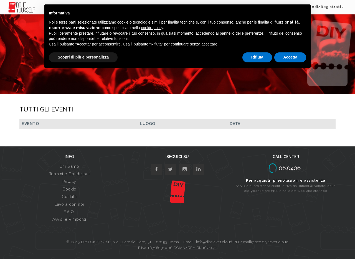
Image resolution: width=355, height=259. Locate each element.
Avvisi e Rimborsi (69, 219)
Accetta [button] (290, 57)
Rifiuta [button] (257, 57)
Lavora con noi (69, 204)
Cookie (69, 189)
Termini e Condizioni (69, 174)
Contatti (69, 196)
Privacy (69, 181)
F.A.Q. (69, 212)
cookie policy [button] (152, 28)
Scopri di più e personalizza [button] (83, 57)
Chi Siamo (69, 166)
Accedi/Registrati (324, 7)
